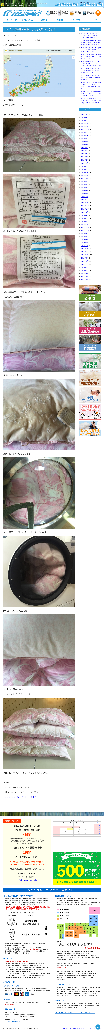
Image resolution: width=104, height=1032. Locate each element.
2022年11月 (85, 218)
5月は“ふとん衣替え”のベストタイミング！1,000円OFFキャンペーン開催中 (90, 35)
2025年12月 (85, 129)
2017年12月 (85, 227)
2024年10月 (85, 172)
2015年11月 (85, 252)
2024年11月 (85, 169)
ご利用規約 (65, 1028)
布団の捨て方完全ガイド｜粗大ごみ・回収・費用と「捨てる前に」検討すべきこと (91, 49)
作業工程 (43, 20)
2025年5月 (84, 151)
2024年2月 (84, 197)
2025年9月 (84, 138)
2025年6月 (84, 148)
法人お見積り (76, 20)
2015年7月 (84, 264)
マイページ (92, 20)
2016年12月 (85, 230)
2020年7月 (84, 224)
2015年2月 (84, 279)
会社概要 (60, 20)
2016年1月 (84, 246)
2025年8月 (84, 142)
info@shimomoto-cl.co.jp (27, 880)
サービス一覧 (11, 20)
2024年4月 (84, 190)
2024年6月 (84, 184)
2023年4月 (84, 215)
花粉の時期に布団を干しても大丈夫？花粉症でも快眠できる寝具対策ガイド (91, 70)
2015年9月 (84, 258)
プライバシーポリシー (94, 1028)
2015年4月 (84, 273)
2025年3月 (84, 157)
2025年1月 (84, 163)
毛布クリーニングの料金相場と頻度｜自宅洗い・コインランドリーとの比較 (91, 93)
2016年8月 (84, 233)
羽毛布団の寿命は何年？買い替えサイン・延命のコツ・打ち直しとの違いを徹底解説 (91, 42)
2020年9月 (84, 221)
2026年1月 (84, 126)
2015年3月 (84, 276)
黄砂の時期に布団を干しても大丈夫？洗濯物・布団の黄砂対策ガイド (91, 77)
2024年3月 (84, 194)
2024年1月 (84, 200)
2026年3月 (84, 120)
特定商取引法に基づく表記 (78, 1028)
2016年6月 (84, 236)
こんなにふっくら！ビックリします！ (19, 797)
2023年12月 (85, 203)
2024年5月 (84, 187)
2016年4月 (84, 239)
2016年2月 (84, 243)
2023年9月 (84, 212)
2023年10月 (85, 209)
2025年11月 (85, 132)
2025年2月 (84, 160)
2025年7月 (84, 145)
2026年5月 (84, 114)
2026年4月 (84, 117)
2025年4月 (84, 154)
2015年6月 (84, 267)
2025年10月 (85, 135)
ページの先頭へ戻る (98, 1027)
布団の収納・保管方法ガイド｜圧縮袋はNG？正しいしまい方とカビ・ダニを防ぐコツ (91, 63)
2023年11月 (85, 206)
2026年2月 (84, 123)
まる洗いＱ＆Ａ (28, 20)
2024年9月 (84, 175)
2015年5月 (84, 270)
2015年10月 (85, 255)
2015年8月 (84, 261)
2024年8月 (84, 178)
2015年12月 (85, 249)
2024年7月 (84, 181)
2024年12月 (85, 166)
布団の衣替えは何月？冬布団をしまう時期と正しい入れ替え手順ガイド (91, 56)
